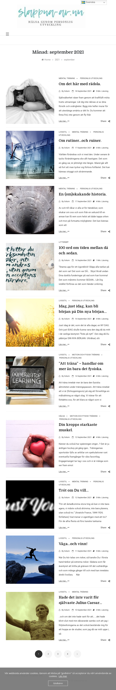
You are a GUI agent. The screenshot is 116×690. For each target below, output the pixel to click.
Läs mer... (64, 121)
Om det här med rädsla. (80, 84)
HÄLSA (62, 416)
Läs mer (63, 676)
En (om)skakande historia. (82, 194)
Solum (67, 91)
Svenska (88, 2)
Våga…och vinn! (73, 544)
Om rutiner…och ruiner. (80, 140)
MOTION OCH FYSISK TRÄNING (86, 355)
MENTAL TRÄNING (67, 78)
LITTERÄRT (64, 242)
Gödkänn (58, 683)
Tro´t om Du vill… (74, 490)
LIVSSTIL (63, 132)
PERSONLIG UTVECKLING (91, 78)
